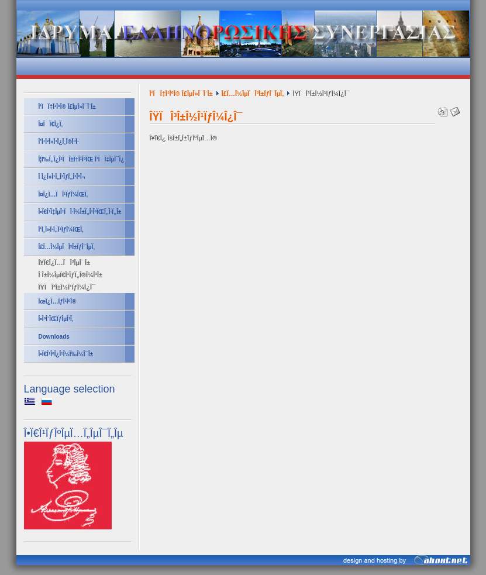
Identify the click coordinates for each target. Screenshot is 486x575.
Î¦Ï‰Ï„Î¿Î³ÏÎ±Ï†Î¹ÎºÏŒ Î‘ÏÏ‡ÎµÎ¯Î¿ (82, 159)
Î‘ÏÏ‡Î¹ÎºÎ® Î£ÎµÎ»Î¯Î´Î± (67, 107)
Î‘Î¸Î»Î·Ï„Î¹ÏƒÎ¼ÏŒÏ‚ (61, 229)
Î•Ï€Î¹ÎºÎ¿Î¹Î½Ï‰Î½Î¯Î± (66, 354)
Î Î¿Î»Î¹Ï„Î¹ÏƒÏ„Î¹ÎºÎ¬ (62, 177)
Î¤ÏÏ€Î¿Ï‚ (51, 124)
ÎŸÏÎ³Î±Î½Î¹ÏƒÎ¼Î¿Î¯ (67, 287)
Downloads (54, 336)
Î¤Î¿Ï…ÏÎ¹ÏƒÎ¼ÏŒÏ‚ (63, 194)
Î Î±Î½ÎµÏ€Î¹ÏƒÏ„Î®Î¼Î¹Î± (71, 274)
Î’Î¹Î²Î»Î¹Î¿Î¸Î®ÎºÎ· (59, 142)
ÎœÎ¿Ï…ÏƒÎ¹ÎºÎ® (58, 301)
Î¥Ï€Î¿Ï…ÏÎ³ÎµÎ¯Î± (65, 262)
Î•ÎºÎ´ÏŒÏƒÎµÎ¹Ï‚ (56, 319)
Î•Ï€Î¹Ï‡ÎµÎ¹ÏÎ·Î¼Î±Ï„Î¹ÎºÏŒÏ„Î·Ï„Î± (80, 212)
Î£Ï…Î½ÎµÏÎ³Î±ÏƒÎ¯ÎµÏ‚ (67, 247)
